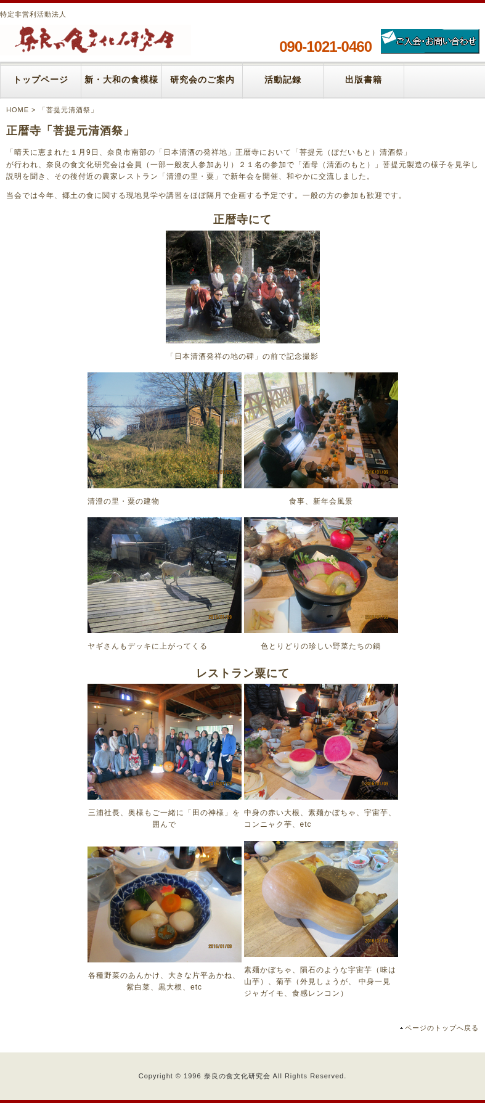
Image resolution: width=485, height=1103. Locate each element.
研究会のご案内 (202, 79)
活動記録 (282, 79)
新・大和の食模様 (121, 79)
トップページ (40, 79)
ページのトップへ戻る (442, 1027)
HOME (17, 109)
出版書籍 (363, 79)
